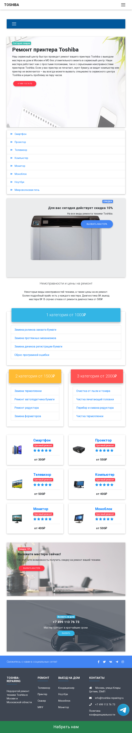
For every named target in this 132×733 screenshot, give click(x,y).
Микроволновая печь (25, 189)
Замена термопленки (28, 391)
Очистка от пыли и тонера (93, 391)
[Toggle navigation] (123, 5)
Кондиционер (66, 687)
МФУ (40, 707)
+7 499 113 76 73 (25, 84)
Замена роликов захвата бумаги (35, 329)
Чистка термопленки (89, 416)
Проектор (18, 142)
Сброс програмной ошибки (31, 355)
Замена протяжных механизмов (35, 338)
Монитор (17, 165)
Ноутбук (17, 182)
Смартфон (18, 134)
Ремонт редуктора (26, 407)
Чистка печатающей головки (95, 399)
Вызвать (66, 633)
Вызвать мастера (97, 224)
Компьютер (19, 158)
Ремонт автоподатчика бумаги (34, 399)
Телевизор (18, 150)
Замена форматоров (27, 416)
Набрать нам (66, 726)
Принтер (42, 694)
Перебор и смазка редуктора (95, 407)
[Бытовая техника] (14, 24)
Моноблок (18, 174)
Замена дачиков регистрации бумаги (38, 346)
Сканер (42, 700)
